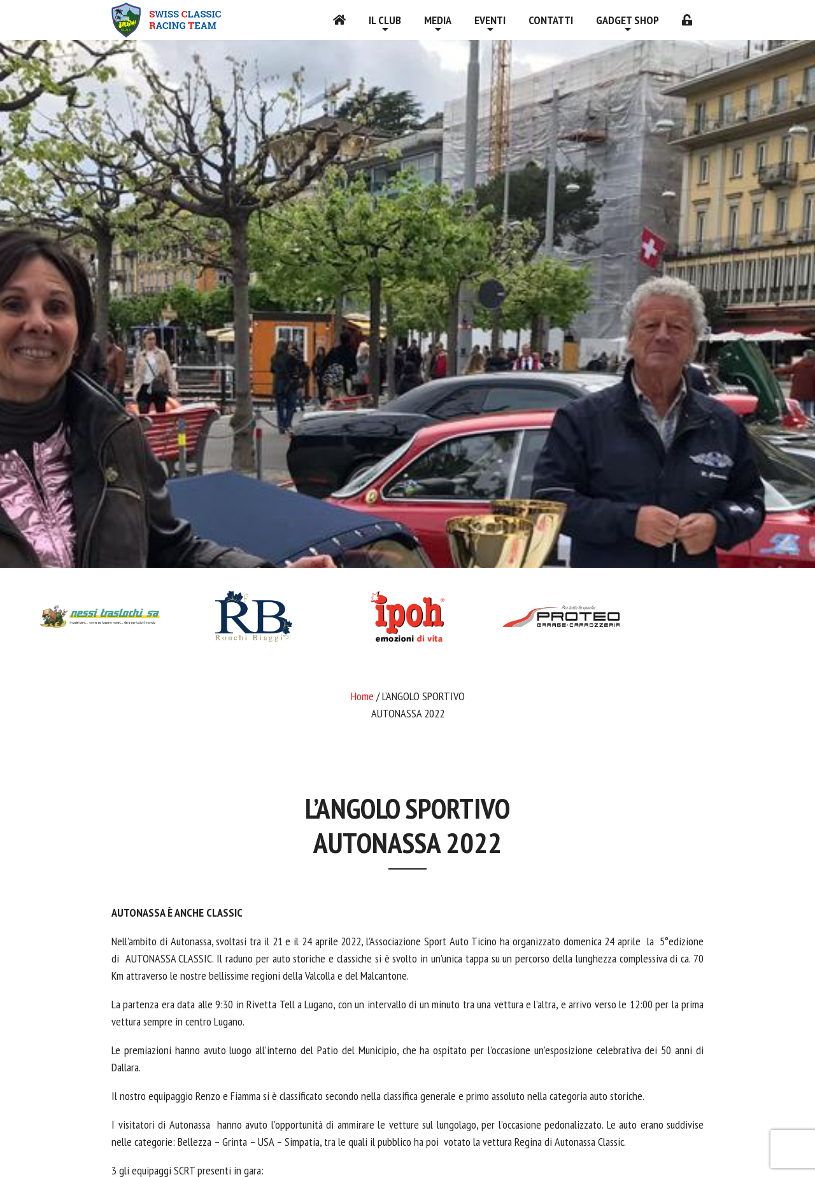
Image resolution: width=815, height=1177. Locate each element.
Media (437, 20)
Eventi (490, 20)
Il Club (385, 20)
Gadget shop (627, 20)
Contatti (550, 20)
